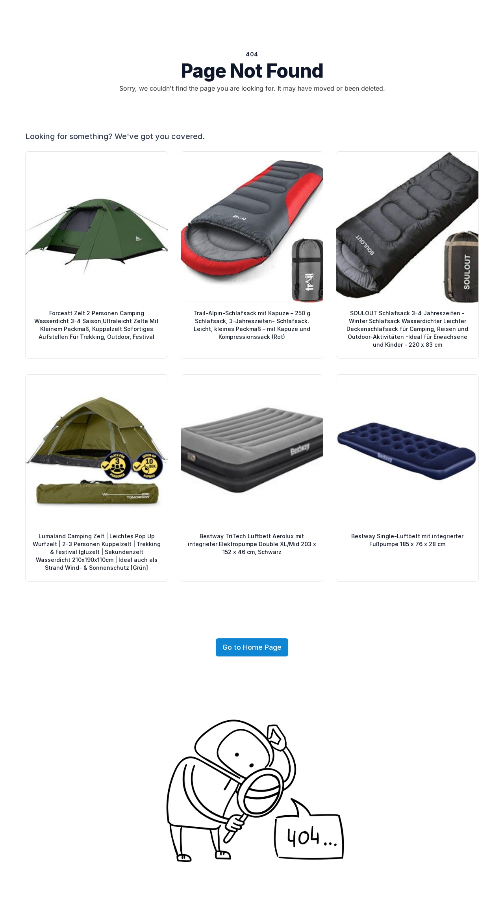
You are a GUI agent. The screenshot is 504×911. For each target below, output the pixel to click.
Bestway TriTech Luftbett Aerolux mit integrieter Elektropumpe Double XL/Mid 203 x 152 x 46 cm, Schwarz (252, 544)
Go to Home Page (252, 647)
